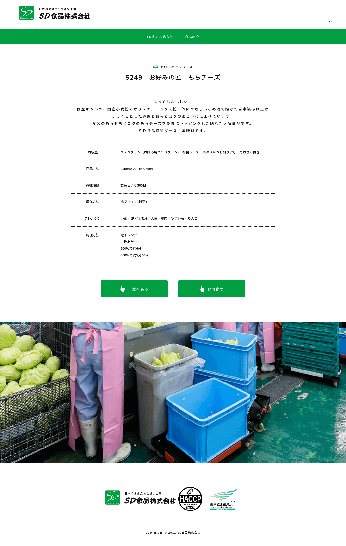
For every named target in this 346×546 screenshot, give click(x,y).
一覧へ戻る (138, 288)
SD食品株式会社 (160, 36)
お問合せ (216, 288)
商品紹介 (189, 36)
